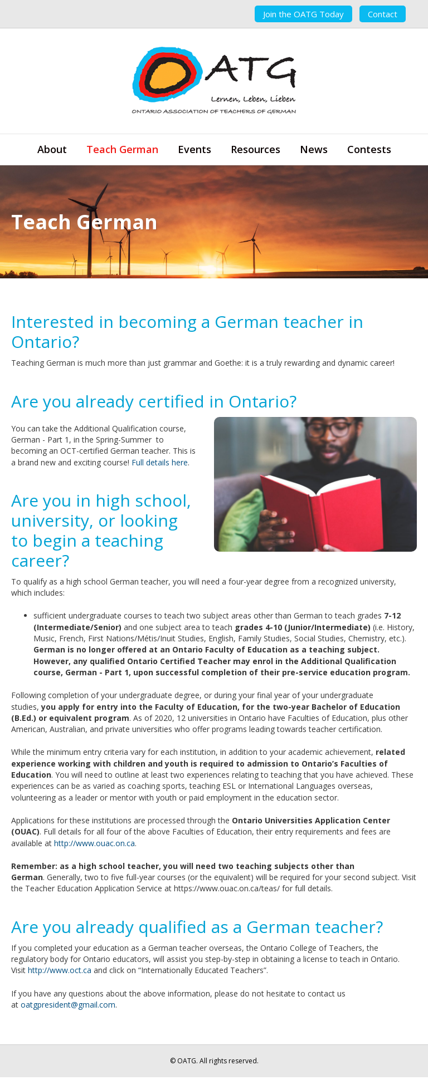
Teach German (122, 149)
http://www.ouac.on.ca (94, 843)
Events (194, 149)
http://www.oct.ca (59, 970)
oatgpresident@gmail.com (68, 1004)
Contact (382, 13)
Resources (255, 149)
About (52, 149)
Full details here (160, 462)
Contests (369, 149)
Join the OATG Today (303, 13)
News (314, 149)
